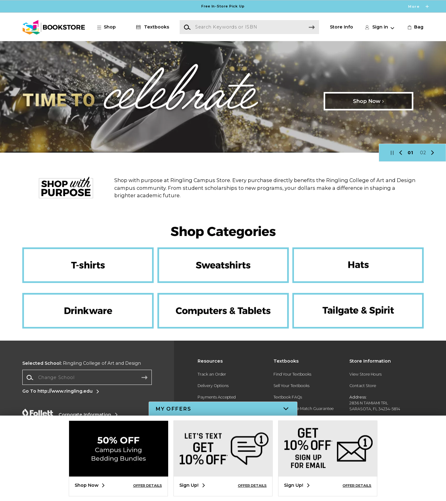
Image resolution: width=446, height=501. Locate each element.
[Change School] (87, 377)
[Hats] (353, 256)
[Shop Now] (223, 97)
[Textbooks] (151, 27)
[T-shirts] (92, 256)
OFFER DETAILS (147, 485)
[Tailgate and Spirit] (353, 293)
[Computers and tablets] (223, 307)
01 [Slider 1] (410, 152)
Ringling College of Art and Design (81, 363)
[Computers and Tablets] (223, 293)
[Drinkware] (92, 293)
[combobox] (87, 377)
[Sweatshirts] (223, 256)
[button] (109, 27)
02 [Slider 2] (423, 152)
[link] (415, 27)
